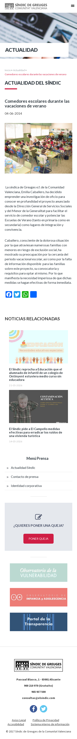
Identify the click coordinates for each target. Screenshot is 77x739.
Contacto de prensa (24, 476)
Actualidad (19, 70)
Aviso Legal (19, 720)
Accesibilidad (16, 724)
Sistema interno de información (50, 724)
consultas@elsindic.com (38, 698)
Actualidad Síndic (23, 467)
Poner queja (38, 538)
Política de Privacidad (46, 720)
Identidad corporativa (26, 485)
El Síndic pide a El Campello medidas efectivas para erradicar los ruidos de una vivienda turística (35, 432)
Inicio (8, 70)
